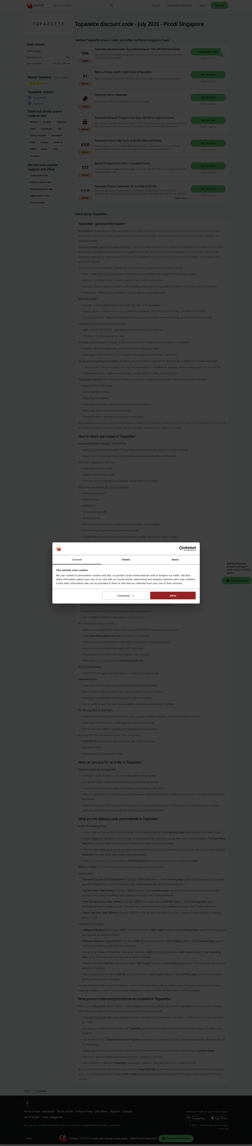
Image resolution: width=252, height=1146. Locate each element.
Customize (125, 595)
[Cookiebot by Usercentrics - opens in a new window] (181, 548)
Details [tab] (126, 559)
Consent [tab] (77, 559)
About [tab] (175, 559)
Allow (173, 595)
